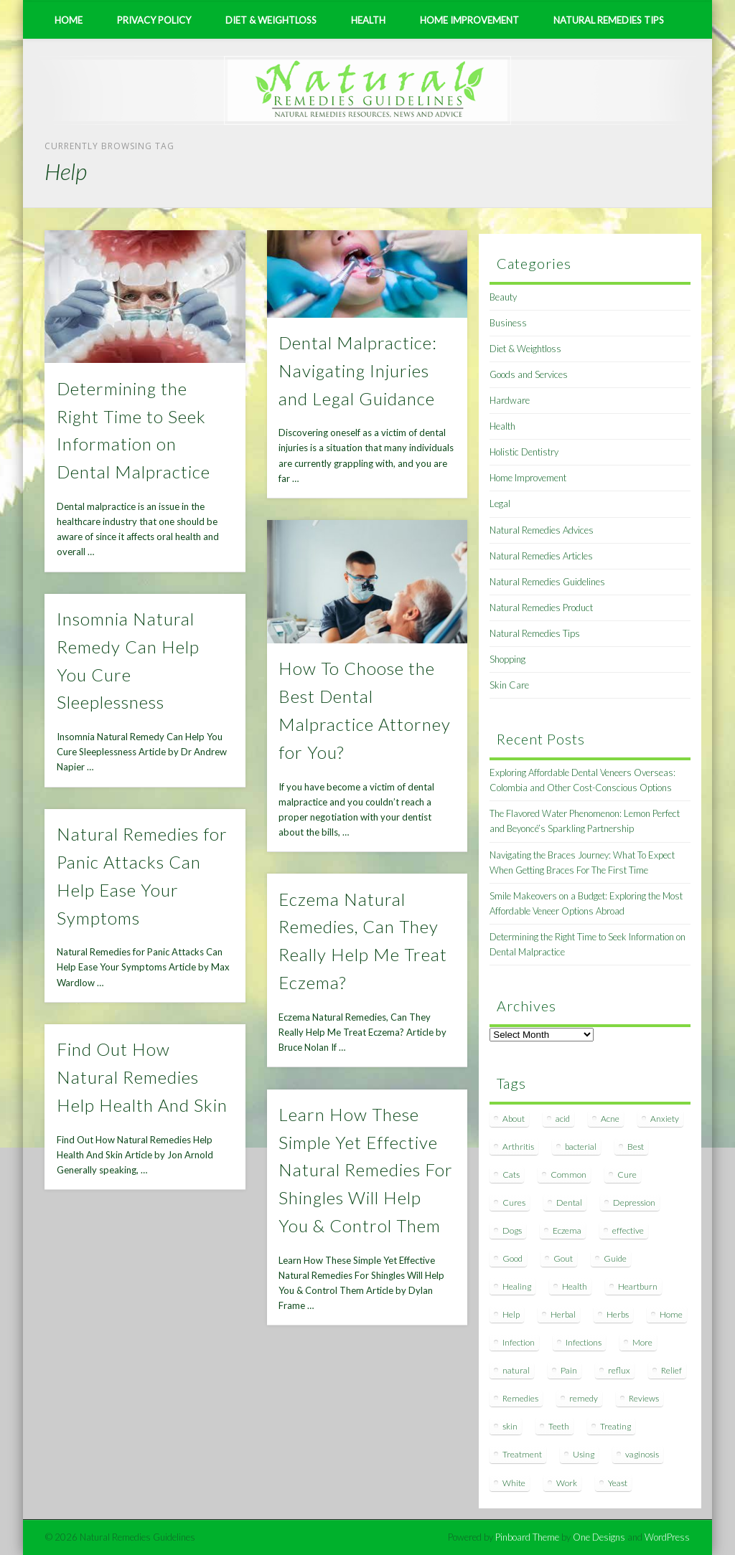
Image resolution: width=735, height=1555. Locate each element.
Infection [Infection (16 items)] (518, 1342)
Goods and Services (529, 374)
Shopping (507, 659)
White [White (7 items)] (513, 1483)
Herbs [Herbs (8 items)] (618, 1314)
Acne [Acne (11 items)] (610, 1118)
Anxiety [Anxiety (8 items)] (664, 1118)
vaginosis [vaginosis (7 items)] (642, 1454)
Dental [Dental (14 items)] (569, 1202)
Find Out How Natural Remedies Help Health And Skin (142, 1077)
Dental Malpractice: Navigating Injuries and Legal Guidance (357, 370)
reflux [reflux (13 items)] (619, 1370)
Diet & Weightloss (271, 20)
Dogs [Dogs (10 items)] (512, 1230)
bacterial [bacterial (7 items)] (580, 1146)
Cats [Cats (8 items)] (511, 1174)
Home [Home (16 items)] (671, 1314)
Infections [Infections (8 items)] (583, 1342)
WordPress (667, 1537)
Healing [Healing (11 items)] (516, 1286)
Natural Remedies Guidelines (547, 581)
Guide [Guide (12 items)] (615, 1258)
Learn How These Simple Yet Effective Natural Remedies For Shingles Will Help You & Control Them (365, 1170)
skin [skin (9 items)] (510, 1426)
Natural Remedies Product (541, 607)
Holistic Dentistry (524, 452)
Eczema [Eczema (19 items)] (567, 1230)
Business (508, 323)
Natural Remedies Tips (608, 20)
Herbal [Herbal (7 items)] (563, 1314)
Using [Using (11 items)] (583, 1454)
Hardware (510, 400)
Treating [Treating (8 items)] (615, 1426)
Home (69, 20)
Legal (500, 503)
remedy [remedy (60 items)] (583, 1398)
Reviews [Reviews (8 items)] (644, 1398)
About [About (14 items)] (513, 1118)
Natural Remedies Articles (541, 556)
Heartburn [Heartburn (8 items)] (637, 1286)
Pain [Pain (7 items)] (569, 1370)
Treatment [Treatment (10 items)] (522, 1454)
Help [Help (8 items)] (511, 1314)
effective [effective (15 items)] (628, 1230)
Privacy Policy (154, 20)
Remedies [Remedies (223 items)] (520, 1398)
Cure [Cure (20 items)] (627, 1174)
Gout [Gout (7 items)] (563, 1258)
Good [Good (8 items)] (512, 1258)
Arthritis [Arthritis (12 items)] (518, 1146)
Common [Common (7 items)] (568, 1174)
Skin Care (509, 685)
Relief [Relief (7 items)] (671, 1370)
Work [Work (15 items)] (566, 1483)
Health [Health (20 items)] (574, 1286)
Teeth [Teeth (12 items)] (558, 1426)
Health (368, 20)
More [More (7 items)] (642, 1342)
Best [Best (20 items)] (635, 1146)
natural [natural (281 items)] (516, 1370)
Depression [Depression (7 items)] (634, 1202)
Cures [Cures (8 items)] (513, 1202)
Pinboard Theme (527, 1537)
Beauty (503, 297)
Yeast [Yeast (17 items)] (617, 1483)
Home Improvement (469, 20)
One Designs (599, 1537)
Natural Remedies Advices (542, 530)
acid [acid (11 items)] (563, 1118)
